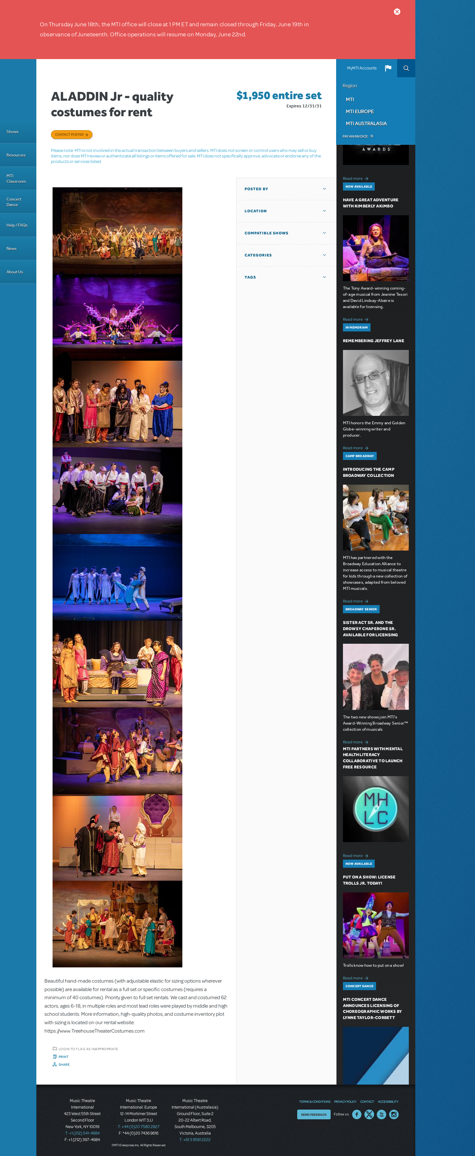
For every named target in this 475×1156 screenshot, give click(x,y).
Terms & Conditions (314, 1101)
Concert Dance (13, 201)
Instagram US (394, 1114)
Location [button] (256, 211)
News (11, 248)
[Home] (18, 89)
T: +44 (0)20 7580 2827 (139, 1126)
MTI (350, 99)
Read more (357, 178)
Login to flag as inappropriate (88, 1049)
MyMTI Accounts (362, 68)
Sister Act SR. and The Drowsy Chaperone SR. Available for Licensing (370, 628)
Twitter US (369, 1114)
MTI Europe (360, 111)
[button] (388, 68)
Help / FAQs (17, 225)
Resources (16, 155)
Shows (12, 131)
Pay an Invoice (355, 136)
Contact (367, 1101)
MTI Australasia (366, 123)
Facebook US (357, 1114)
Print (64, 1056)
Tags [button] (250, 277)
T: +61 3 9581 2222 (195, 1139)
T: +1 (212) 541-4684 (82, 1133)
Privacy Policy (345, 1101)
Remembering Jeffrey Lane (373, 340)
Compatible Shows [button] (266, 233)
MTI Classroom (16, 178)
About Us (14, 272)
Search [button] (406, 68)
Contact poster (69, 134)
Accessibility (388, 1101)
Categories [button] (258, 255)
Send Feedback (314, 1114)
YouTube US (381, 1114)
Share (64, 1064)
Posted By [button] (256, 189)
